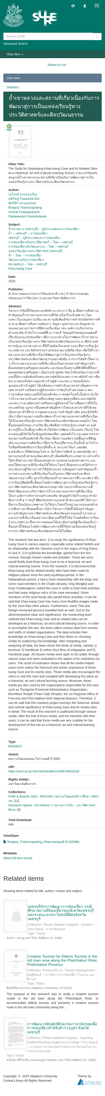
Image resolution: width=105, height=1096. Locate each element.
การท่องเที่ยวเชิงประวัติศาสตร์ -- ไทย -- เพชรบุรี (40, 242)
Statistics (13, 87)
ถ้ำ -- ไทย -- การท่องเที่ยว (25, 255)
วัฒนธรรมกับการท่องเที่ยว (26, 259)
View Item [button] (15, 54)
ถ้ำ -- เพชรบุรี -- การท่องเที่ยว (27, 233)
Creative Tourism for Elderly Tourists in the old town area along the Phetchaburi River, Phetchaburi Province (62, 960)
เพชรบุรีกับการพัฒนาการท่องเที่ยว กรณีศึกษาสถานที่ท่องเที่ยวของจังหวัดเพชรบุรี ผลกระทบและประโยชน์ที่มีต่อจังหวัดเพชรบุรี (61, 913)
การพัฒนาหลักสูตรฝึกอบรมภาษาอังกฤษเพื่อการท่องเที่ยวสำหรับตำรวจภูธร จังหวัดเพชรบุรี (62, 1028)
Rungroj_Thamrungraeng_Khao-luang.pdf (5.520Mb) (41, 842)
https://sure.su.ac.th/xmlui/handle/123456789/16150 (43, 771)
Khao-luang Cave (20, 268)
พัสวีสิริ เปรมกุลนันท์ (22, 203)
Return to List (57, 65)
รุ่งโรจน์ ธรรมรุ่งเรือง (22, 194)
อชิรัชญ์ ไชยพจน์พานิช (23, 198)
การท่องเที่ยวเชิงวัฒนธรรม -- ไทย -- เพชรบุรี (38, 246)
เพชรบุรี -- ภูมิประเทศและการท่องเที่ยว (34, 237)
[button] (73, 5)
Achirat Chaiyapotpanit (23, 212)
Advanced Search (15, 43)
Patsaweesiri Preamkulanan (27, 216)
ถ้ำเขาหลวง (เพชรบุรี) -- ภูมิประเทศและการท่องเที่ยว (43, 229)
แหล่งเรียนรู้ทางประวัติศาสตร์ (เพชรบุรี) (35, 251)
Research (15, 746)
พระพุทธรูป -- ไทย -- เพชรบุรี (27, 264)
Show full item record (17, 858)
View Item (13, 78)
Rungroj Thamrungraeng (25, 207)
